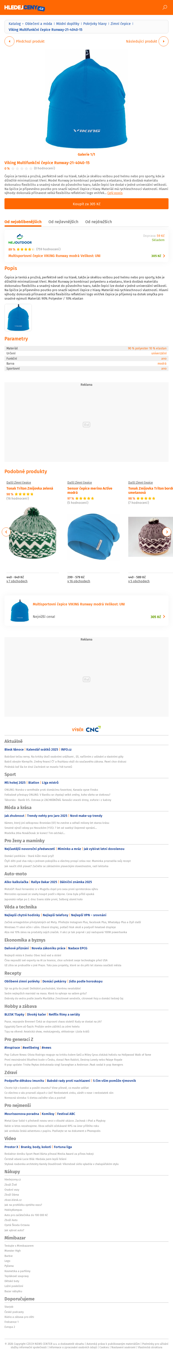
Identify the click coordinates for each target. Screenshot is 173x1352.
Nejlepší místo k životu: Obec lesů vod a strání (32, 955)
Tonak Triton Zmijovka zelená (29, 488)
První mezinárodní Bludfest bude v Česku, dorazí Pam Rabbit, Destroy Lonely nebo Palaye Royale (63, 1060)
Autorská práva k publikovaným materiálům (113, 1344)
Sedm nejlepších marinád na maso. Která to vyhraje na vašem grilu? (45, 993)
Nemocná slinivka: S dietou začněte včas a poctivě (35, 1098)
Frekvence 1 (11, 1322)
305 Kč (156, 256)
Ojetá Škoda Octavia (17, 1225)
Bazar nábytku (13, 1291)
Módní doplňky (67, 23)
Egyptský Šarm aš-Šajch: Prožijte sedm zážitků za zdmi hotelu (42, 1027)
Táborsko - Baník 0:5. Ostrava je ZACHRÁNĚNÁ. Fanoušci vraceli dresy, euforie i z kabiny (57, 800)
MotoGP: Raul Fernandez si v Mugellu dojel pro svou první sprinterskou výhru (51, 889)
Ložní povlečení (13, 1286)
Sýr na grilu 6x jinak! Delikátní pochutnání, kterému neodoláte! (42, 988)
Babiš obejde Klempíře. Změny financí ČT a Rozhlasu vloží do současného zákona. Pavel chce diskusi (65, 762)
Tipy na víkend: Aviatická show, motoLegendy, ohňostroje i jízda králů (46, 1031)
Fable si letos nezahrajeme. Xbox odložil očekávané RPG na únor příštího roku (51, 1126)
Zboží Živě (10, 1185)
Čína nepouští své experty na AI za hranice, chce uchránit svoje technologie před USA (55, 960)
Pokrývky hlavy (95, 23)
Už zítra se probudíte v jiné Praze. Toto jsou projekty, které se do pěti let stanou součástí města (62, 965)
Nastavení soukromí (123, 1347)
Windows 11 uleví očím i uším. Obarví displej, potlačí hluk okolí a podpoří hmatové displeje (60, 927)
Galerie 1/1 (86, 154)
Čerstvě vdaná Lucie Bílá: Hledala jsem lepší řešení (35, 1159)
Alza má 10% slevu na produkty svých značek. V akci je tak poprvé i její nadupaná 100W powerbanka (65, 932)
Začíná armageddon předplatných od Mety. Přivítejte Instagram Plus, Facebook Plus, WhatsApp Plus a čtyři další (72, 922)
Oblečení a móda (38, 23)
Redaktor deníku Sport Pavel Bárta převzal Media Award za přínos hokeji (49, 1154)
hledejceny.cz (12, 1179)
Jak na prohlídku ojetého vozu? (23, 1205)
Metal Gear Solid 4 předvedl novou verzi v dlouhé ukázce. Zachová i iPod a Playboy (54, 1121)
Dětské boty (11, 1281)
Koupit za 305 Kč (86, 203)
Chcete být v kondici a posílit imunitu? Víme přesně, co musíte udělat (46, 1088)
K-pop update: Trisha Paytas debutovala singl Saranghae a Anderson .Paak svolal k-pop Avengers (63, 1065)
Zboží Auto (10, 1220)
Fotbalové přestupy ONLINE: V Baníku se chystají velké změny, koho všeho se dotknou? (57, 795)
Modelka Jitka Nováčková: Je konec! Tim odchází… (34, 833)
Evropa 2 (9, 1327)
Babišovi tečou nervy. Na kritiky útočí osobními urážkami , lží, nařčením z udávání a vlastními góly (63, 757)
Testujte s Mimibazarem (19, 1246)
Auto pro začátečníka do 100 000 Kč (26, 1215)
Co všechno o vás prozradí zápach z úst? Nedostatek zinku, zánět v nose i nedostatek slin (58, 1093)
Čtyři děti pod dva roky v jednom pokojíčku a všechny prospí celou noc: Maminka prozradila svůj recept (67, 861)
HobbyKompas (13, 1210)
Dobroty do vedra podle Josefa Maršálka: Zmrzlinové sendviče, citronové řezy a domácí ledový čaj (63, 998)
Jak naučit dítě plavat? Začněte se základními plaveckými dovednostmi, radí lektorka (56, 866)
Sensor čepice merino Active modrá (89, 490)
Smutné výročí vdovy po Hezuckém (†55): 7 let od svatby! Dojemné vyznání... (50, 828)
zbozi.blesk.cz (13, 1200)
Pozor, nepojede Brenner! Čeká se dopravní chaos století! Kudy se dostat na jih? (53, 1022)
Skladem (158, 240)
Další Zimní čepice (18, 483)
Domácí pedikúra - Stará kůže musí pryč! (29, 856)
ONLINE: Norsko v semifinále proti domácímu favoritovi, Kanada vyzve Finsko (51, 790)
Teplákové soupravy (16, 1276)
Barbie (8, 1256)
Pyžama (9, 1266)
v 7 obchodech (17, 581)
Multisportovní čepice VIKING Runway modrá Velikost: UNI (54, 255)
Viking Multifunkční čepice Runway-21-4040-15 (46, 162)
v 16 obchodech (78, 581)
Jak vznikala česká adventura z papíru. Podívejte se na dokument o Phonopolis (52, 1131)
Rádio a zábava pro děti (19, 1317)
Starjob (8, 1307)
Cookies (104, 1347)
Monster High (12, 1251)
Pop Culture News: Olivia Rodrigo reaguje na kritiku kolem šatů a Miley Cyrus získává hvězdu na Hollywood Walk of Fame (77, 1055)
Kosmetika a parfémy (17, 1271)
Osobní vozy (11, 1190)
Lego (7, 1261)
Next (167, 532)
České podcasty (14, 1312)
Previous (6, 532)
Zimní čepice (121, 23)
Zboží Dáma (11, 1195)
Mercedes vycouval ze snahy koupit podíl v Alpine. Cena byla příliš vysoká (49, 894)
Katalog (15, 23)
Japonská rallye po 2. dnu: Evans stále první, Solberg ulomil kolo (43, 899)
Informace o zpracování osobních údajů (73, 1347)
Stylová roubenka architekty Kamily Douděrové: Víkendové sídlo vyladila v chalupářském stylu (61, 1164)
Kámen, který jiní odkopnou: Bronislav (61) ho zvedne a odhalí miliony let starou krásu (56, 823)
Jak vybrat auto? (14, 1230)
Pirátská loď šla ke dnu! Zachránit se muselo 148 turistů (38, 767)
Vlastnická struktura (150, 1347)
